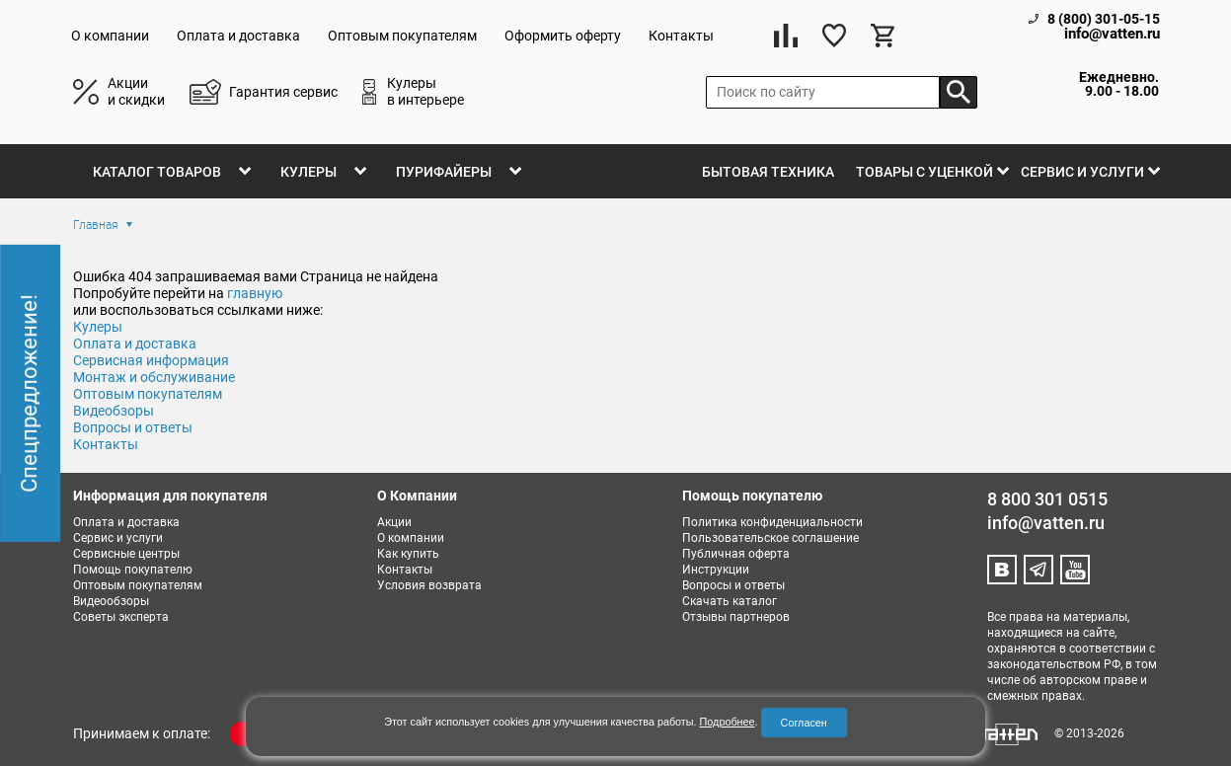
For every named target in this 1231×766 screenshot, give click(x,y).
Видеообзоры (111, 601)
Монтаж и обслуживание (154, 377)
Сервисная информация (151, 360)
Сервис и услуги (1082, 172)
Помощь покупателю (132, 569)
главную (254, 293)
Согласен (804, 722)
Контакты (681, 35)
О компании (110, 35)
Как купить (408, 554)
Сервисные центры (126, 554)
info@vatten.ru (1112, 34)
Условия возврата (429, 585)
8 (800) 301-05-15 (1103, 19)
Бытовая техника (768, 172)
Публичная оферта (736, 554)
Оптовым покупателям (402, 35)
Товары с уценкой (924, 172)
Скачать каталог (729, 601)
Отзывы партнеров (736, 617)
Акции (394, 522)
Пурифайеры (444, 172)
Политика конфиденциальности (772, 522)
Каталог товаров (157, 172)
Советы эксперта (121, 617)
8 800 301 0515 (1047, 499)
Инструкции (715, 569)
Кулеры (308, 172)
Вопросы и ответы (733, 585)
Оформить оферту (562, 35)
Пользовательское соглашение (770, 538)
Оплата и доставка (238, 35)
